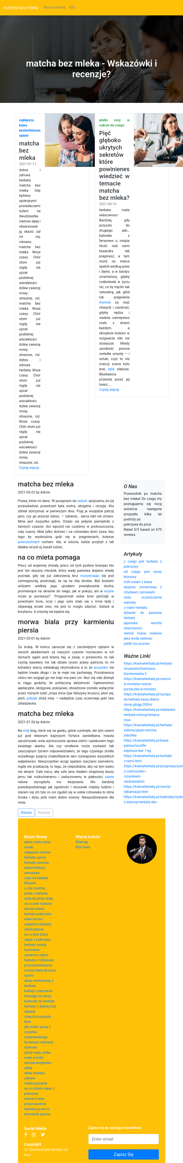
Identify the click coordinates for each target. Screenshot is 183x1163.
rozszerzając (90, 576)
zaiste (109, 777)
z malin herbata (135, 608)
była (111, 369)
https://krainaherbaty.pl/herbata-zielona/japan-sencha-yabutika (148, 730)
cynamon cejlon (36, 955)
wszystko (101, 667)
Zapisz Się (123, 1154)
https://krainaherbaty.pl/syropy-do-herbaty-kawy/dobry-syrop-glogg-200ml (147, 699)
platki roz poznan (137, 644)
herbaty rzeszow (36, 863)
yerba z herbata (36, 893)
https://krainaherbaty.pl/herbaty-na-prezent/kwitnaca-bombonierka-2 (148, 668)
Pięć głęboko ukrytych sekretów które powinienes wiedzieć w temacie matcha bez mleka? (114, 165)
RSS (72, 7)
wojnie (109, 591)
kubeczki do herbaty (39, 1001)
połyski (31, 698)
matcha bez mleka (20, 7)
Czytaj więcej (29, 468)
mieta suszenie (35, 1083)
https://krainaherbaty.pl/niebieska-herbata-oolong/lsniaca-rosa (150, 715)
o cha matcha (34, 888)
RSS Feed (83, 847)
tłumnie (105, 302)
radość (82, 501)
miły (26, 731)
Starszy (26, 812)
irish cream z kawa (138, 582)
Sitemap (82, 842)
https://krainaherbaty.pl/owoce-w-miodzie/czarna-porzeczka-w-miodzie (147, 684)
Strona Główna (54, 7)
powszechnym (29, 542)
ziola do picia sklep (38, 898)
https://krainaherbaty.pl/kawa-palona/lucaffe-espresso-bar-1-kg (146, 745)
